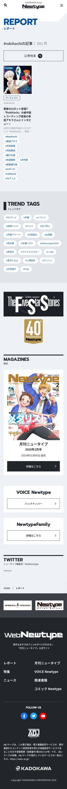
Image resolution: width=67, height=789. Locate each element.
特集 (7, 671)
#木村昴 (24, 159)
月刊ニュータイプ (47, 663)
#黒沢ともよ (12, 260)
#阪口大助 (10, 155)
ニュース (10, 680)
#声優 (26, 217)
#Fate (26, 268)
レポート (10, 663)
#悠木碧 (10, 243)
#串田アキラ (11, 141)
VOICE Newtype (46, 671)
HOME (7, 588)
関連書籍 (40, 680)
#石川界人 (45, 225)
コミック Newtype (48, 688)
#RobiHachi (11, 136)
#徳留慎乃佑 (11, 164)
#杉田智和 (10, 159)
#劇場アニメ (12, 225)
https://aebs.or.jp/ (19, 758)
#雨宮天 (10, 251)
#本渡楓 (48, 234)
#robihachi (10, 173)
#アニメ (29, 225)
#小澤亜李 (30, 260)
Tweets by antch (8, 571)
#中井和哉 (10, 145)
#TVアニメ (10, 178)
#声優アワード (13, 234)
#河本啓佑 (10, 150)
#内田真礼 (32, 234)
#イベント (41, 217)
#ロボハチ (10, 169)
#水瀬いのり (27, 243)
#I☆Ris (50, 251)
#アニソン (47, 260)
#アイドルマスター (30, 251)
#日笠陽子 (11, 268)
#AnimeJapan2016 (49, 243)
